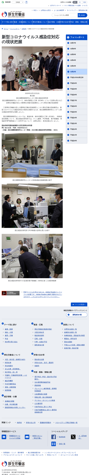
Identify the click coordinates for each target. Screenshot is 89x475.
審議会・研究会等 (70, 336)
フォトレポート (77, 37)
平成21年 (73, 135)
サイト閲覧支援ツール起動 (72, 5)
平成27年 (73, 100)
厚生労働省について (13, 352)
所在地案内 (9, 362)
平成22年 (73, 129)
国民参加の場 (83, 10)
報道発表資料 (39, 333)
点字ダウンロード (55, 5)
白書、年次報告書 (11, 398)
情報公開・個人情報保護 (43, 391)
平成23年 (73, 123)
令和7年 (73, 43)
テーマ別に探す (11, 323)
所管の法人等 (31, 417)
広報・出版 (38, 336)
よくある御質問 (59, 10)
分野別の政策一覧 (70, 327)
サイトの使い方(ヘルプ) (34, 449)
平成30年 (73, 83)
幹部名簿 (8, 358)
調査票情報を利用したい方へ (15, 401)
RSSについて (52, 449)
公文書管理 (38, 397)
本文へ (36, 10)
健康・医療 (9, 327)
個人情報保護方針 (34, 446)
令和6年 (73, 49)
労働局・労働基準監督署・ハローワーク (16, 372)
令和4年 (73, 60)
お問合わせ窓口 (46, 10)
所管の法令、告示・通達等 (44, 358)
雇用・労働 (9, 333)
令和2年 (73, 72)
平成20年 (73, 141)
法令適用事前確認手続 (42, 376)
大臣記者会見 (39, 330)
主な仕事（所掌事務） (13, 365)
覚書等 (37, 362)
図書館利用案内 (45, 417)
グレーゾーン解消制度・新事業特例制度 (46, 384)
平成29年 (73, 89)
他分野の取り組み (11, 340)
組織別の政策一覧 (70, 330)
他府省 (19, 417)
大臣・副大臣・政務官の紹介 (15, 355)
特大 (84, 2)
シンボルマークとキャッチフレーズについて (60, 446)
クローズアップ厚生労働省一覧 (66, 417)
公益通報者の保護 (41, 388)
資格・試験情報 (10, 383)
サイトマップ (71, 10)
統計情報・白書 (11, 391)
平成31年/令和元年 (76, 77)
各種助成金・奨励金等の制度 (74, 333)
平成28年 (73, 95)
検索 (83, 15)
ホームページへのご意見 (69, 449)
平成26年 (73, 106)
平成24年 (73, 118)
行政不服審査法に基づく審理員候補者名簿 (46, 405)
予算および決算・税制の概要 (74, 343)
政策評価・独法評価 (71, 346)
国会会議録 (68, 340)
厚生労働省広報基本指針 (43, 327)
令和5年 (73, 54)
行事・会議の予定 (41, 340)
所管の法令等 (40, 352)
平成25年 (73, 112)
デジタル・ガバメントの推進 (45, 394)
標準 (75, 2)
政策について (69, 323)
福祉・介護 (9, 330)
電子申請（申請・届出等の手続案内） (46, 372)
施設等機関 (9, 377)
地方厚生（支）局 (11, 368)
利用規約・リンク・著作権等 (13, 446)
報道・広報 (39, 323)
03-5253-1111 (14, 469)
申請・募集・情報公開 (44, 367)
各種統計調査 (9, 395)
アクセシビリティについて (12, 449)
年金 (6, 336)
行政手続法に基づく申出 (43, 401)
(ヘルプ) (84, 5)
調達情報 (38, 379)
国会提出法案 (39, 355)
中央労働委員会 (10, 380)
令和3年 (73, 66)
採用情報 (8, 386)
